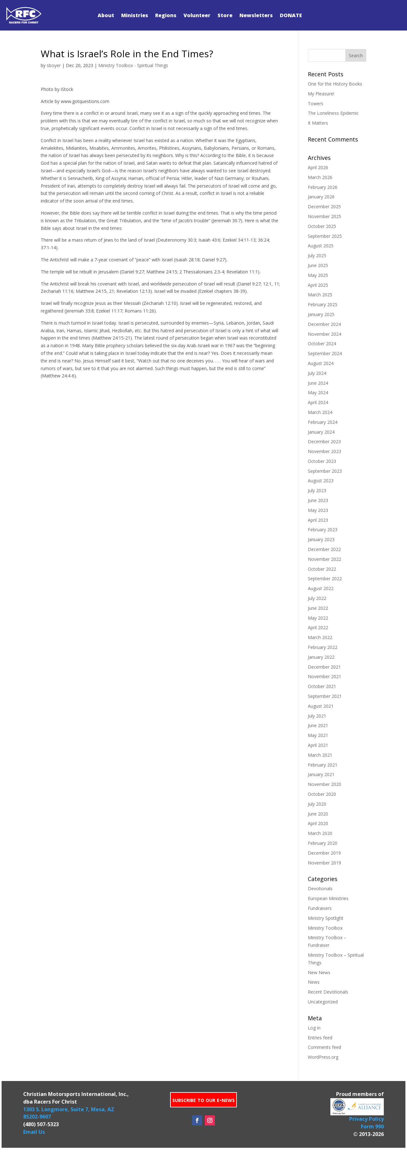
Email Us (34, 1131)
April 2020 (318, 823)
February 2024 (322, 422)
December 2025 (324, 206)
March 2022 (320, 637)
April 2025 (318, 285)
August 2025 (321, 246)
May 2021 (318, 735)
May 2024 (318, 392)
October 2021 (322, 686)
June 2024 (318, 383)
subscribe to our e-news (203, 1099)
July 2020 (317, 804)
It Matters (318, 123)
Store (224, 15)
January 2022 (321, 657)
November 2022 (324, 559)
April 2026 (318, 167)
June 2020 (318, 814)
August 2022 (321, 588)
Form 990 (372, 1126)
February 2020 (322, 843)
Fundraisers (320, 908)
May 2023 (318, 510)
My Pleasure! (321, 94)
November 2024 (324, 334)
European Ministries (328, 898)
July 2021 (317, 716)
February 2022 (322, 647)
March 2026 (320, 177)
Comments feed (324, 1047)
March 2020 (320, 833)
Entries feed (320, 1038)
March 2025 (320, 295)
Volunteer (196, 15)
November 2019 (324, 863)
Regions (165, 15)
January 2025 (321, 314)
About (106, 15)
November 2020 (324, 784)
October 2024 (322, 344)
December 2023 (324, 441)
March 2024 (320, 412)
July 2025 (317, 255)
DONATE (291, 15)
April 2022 (318, 627)
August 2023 (321, 481)
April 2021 (318, 745)
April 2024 (318, 402)
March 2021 (320, 755)
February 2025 (322, 304)
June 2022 (318, 608)
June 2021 (318, 725)
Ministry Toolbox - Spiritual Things (133, 65)
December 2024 (324, 324)
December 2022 (324, 549)
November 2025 (324, 216)
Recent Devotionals (328, 992)
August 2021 (321, 706)
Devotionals (320, 888)
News (314, 982)
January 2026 (321, 197)
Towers (315, 103)
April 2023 (318, 520)
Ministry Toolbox (325, 928)
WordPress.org (323, 1057)
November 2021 (324, 676)
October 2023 (322, 461)
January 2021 (321, 774)
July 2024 (317, 373)
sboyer (54, 65)
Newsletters (256, 15)
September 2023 (325, 471)
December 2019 (324, 853)
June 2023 (318, 500)
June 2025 (318, 265)
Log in (314, 1028)
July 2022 (317, 598)
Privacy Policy (366, 1118)
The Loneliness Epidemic (333, 113)
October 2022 (322, 569)
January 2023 (321, 539)
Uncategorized (323, 1002)
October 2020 (322, 794)
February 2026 (322, 187)
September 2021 (325, 696)
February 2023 (322, 530)
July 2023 (317, 490)
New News (319, 972)
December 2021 (324, 667)
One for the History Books (335, 84)
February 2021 (322, 765)
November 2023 (324, 451)
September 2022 (325, 578)
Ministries (134, 15)
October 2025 (322, 226)
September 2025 (325, 236)
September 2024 (325, 353)
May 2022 (318, 618)
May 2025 (318, 275)
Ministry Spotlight (325, 918)
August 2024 (321, 363)
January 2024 (321, 432)
